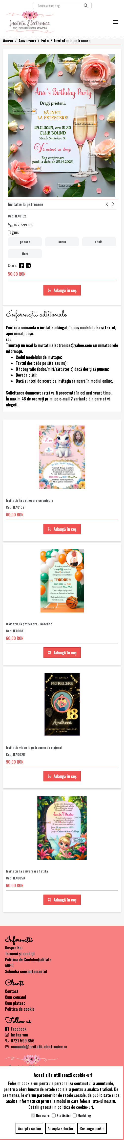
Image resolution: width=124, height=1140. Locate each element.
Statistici (64, 1115)
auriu (62, 241)
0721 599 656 (23, 224)
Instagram (16, 1035)
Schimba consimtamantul (26, 971)
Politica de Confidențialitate (28, 959)
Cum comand (15, 997)
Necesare (43, 1115)
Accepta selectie (60, 1128)
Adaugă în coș (62, 290)
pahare (25, 241)
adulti (99, 241)
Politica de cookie (20, 1009)
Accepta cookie (29, 1128)
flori (25, 253)
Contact (12, 991)
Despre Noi (13, 948)
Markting (84, 1115)
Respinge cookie (92, 1128)
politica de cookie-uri (75, 1107)
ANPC (9, 965)
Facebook (15, 1029)
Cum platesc (15, 1003)
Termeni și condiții (20, 953)
